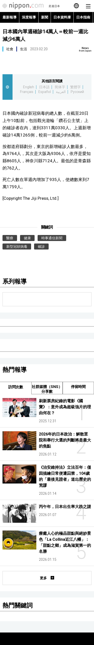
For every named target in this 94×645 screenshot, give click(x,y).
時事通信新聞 (51, 238)
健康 (27, 238)
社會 (9, 49)
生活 (23, 49)
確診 (41, 246)
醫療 (9, 238)
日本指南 (83, 17)
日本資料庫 (62, 17)
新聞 (44, 17)
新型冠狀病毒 (16, 246)
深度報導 (29, 17)
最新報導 (10, 17)
